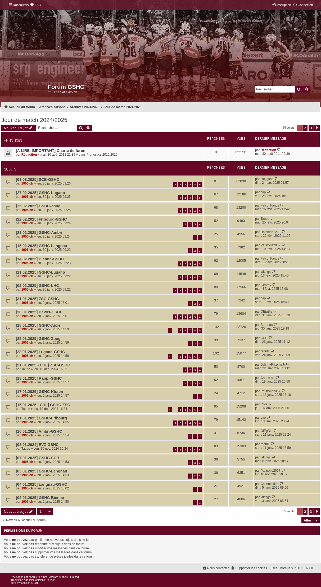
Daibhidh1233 (271, 232)
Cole (264, 404)
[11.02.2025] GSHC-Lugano (40, 272)
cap (263, 192)
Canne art (268, 378)
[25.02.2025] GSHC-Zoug (38, 206)
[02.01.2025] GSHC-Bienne (40, 498)
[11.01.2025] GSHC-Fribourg (41, 418)
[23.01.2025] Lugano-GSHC (40, 352)
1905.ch (27, 183)
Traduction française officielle (28, 580)
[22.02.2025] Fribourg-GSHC (41, 219)
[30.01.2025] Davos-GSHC (39, 312)
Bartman (267, 325)
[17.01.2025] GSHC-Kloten (39, 391)
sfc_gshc (267, 179)
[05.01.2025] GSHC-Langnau (41, 471)
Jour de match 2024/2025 (34, 120)
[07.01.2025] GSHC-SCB (37, 458)
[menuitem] (35, 5)
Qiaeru (52, 580)
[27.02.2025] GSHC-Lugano (40, 193)
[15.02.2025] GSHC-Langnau (41, 246)
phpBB (33, 577)
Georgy (266, 285)
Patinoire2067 (271, 245)
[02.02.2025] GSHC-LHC (37, 285)
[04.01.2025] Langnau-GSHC (41, 484)
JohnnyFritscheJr (273, 364)
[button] (317, 128)
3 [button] (311, 127)
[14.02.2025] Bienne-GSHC (40, 259)
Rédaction (29, 154)
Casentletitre (270, 484)
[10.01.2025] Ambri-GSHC (39, 431)
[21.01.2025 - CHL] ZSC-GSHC (43, 365)
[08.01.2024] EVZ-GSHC (37, 445)
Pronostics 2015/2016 (102, 154)
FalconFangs (270, 205)
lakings (266, 272)
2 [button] (305, 127)
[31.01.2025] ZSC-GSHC (37, 299)
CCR (264, 338)
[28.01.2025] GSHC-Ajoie (38, 325)
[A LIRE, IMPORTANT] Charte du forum (51, 150)
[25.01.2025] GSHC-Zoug (38, 338)
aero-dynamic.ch (20, 582)
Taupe (265, 219)
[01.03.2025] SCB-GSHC (37, 179)
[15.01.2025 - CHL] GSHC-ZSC (43, 405)
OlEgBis (266, 311)
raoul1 (265, 351)
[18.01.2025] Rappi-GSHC (39, 378)
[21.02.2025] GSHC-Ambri (39, 232)
